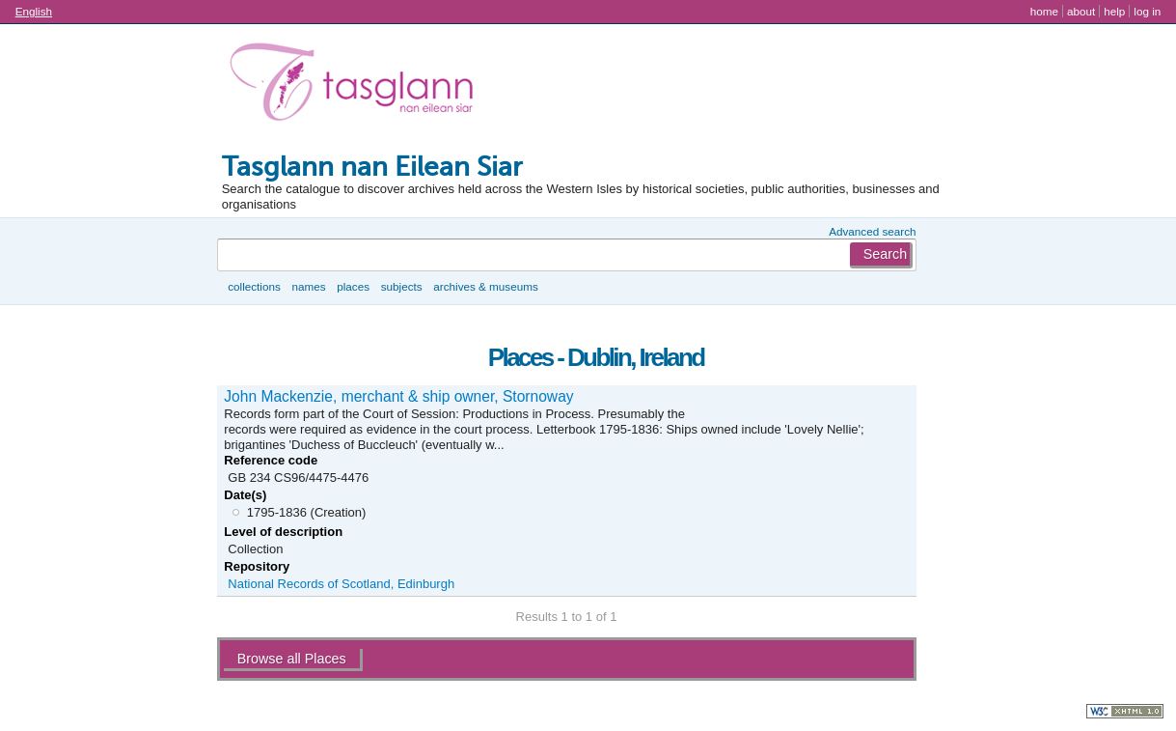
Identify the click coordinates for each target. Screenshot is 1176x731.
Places (353, 286)
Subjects (402, 286)
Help (1114, 11)
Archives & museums (485, 286)
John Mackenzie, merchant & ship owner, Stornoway (398, 396)
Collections (254, 286)
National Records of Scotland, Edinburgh (341, 583)
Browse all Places (291, 658)
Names (308, 286)
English (33, 11)
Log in (1147, 11)
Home (1044, 11)
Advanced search (872, 231)
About (1081, 11)
